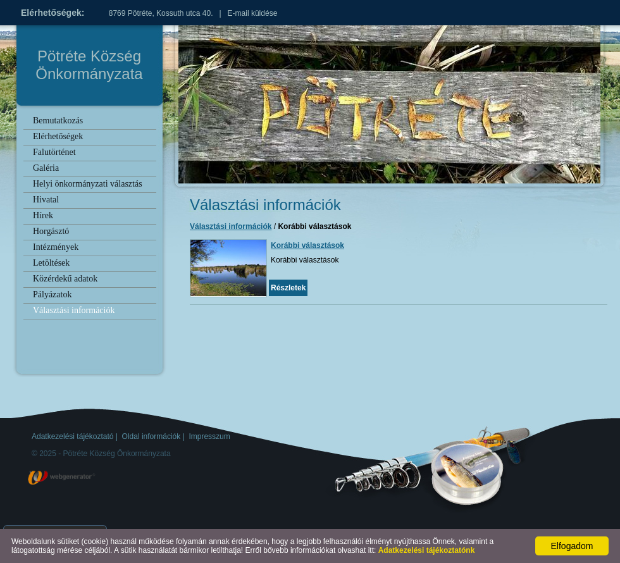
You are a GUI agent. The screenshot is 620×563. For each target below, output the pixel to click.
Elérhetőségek (58, 136)
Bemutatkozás (58, 120)
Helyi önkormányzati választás (87, 184)
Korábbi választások (307, 245)
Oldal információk (151, 436)
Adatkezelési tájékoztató (72, 436)
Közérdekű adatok (65, 278)
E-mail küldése (253, 13)
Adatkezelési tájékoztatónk (426, 550)
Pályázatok (52, 294)
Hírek (43, 215)
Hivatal (46, 199)
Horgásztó (51, 231)
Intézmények (55, 247)
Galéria (46, 168)
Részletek (288, 287)
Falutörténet (54, 152)
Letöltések (51, 263)
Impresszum (209, 436)
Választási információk (74, 310)
